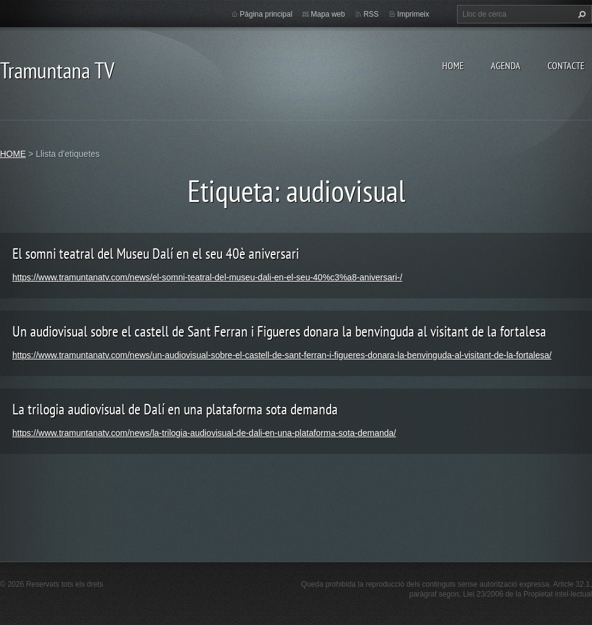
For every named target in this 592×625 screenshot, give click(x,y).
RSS (371, 14)
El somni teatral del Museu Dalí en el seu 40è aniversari (155, 253)
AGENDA (505, 65)
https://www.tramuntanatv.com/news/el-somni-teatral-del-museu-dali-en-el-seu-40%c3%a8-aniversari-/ (207, 277)
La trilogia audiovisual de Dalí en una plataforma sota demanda (175, 409)
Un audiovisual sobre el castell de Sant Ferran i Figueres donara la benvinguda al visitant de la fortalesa (279, 331)
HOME (453, 65)
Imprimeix (413, 14)
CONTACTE (566, 65)
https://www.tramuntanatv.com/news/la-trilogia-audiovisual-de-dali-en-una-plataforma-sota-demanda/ (204, 433)
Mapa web (328, 14)
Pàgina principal (266, 14)
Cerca (580, 14)
